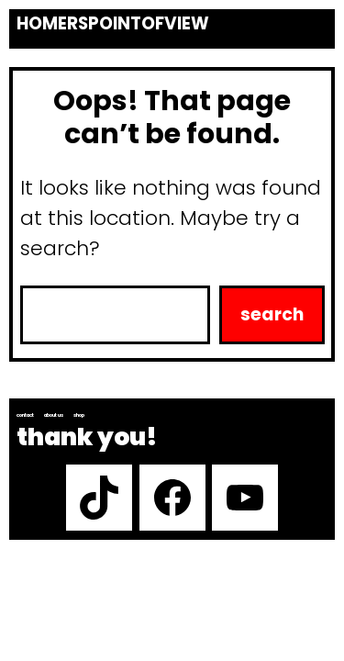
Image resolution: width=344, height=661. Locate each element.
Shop (78, 415)
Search (272, 314)
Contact (25, 415)
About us (53, 415)
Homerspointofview (113, 24)
